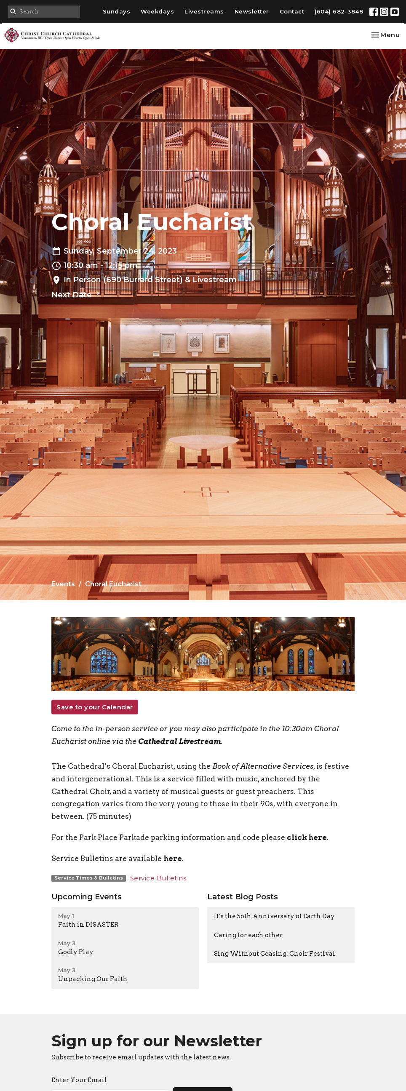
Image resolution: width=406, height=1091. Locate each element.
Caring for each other (248, 935)
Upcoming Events (86, 896)
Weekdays (157, 11)
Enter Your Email (79, 1080)
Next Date (76, 294)
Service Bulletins (158, 878)
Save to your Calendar (94, 707)
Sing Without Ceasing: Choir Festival (274, 953)
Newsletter (252, 11)
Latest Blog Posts (242, 896)
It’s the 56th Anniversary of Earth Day (274, 916)
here (172, 858)
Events (63, 584)
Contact (292, 11)
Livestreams (204, 11)
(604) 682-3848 (339, 11)
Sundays (117, 11)
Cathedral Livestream (179, 741)
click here (307, 837)
